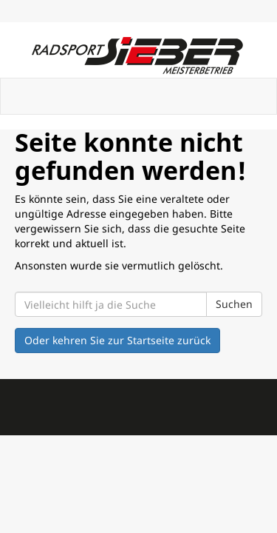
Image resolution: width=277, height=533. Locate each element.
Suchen (234, 304)
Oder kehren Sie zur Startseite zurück (117, 340)
